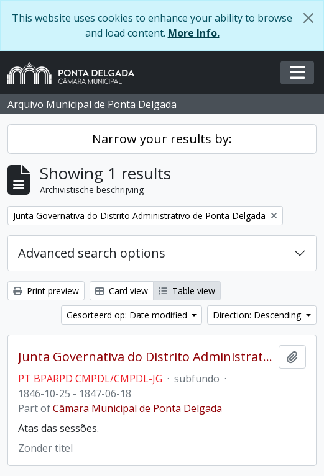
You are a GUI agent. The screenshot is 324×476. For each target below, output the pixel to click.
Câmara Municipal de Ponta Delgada (137, 408)
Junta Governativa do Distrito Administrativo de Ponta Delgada (146, 356)
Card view (121, 291)
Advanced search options (91, 253)
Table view (187, 291)
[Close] (308, 18)
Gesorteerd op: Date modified (128, 315)
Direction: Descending (258, 315)
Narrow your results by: (162, 138)
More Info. (194, 33)
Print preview (46, 291)
